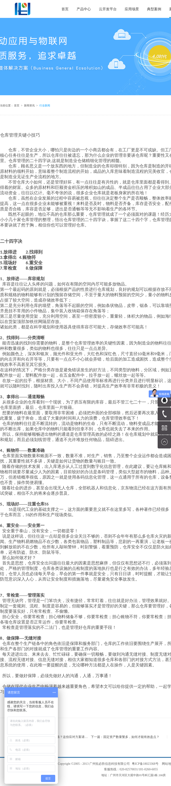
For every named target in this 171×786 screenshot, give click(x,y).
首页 (65, 9)
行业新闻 (44, 105)
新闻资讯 (29, 105)
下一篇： (125, 737)
